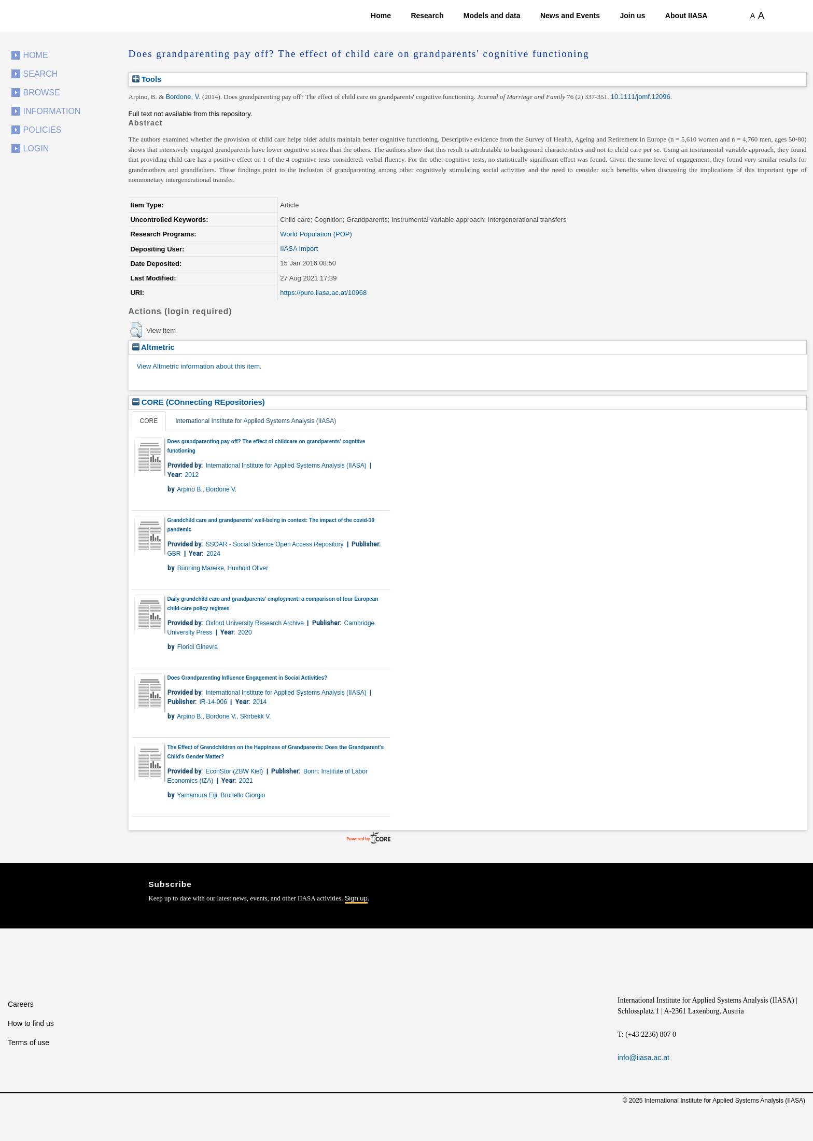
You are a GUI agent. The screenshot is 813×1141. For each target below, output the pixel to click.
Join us (632, 15)
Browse (41, 92)
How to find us (31, 1023)
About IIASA (686, 15)
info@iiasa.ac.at (643, 1057)
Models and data (492, 15)
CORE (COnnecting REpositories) (198, 402)
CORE (149, 421)
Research (427, 15)
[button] (136, 330)
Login (36, 148)
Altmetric (153, 347)
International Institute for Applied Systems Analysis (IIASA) (255, 421)
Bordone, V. (182, 97)
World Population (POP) (316, 234)
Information (52, 111)
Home (381, 15)
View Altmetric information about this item (198, 366)
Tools (147, 79)
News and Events (570, 15)
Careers (21, 1004)
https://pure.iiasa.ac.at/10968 (323, 293)
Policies (42, 129)
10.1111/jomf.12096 (640, 97)
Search (40, 73)
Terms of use (28, 1042)
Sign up (356, 898)
